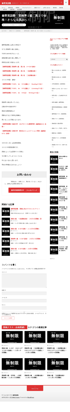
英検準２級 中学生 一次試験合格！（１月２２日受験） (12, 385)
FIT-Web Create (15, 408)
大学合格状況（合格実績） (59, 88)
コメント (4, 276)
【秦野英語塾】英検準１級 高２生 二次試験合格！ (19, 80)
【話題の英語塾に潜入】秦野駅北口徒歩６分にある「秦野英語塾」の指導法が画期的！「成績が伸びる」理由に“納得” (59, 51)
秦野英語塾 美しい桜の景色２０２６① (63, 245)
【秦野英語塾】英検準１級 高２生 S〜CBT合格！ (19, 71)
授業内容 (10, 9)
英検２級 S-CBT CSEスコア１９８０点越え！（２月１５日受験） (12, 355)
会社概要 (20, 12)
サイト (4, 309)
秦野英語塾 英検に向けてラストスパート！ (25, 213)
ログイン (52, 265)
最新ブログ (39, 9)
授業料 (18, 9)
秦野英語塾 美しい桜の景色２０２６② (63, 235)
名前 (4, 294)
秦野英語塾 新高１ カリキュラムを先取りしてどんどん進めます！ (63, 196)
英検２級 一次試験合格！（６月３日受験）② (26, 223)
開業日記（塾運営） (57, 140)
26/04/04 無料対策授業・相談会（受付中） (63, 255)
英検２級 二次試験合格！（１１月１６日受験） (57, 384)
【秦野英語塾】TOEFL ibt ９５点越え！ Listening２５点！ (23, 93)
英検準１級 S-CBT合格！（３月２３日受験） (26, 243)
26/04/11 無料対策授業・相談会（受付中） (63, 174)
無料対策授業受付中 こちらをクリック (24, 194)
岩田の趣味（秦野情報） (59, 106)
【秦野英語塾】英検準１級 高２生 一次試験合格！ (19, 75)
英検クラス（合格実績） (18, 29)
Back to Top (35, 399)
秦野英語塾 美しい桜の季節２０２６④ (63, 215)
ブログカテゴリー (28, 9)
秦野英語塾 (16, 405)
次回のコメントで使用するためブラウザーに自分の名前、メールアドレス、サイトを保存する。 (24, 318)
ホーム (4, 9)
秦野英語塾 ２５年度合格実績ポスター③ (63, 205)
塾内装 (64, 9)
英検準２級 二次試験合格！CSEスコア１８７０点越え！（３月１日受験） (34, 355)
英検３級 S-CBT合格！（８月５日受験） (25, 253)
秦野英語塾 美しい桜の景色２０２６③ (63, 225)
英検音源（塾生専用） (58, 128)
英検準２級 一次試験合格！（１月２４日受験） (34, 384)
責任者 (5, 12)
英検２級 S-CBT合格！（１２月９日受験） (25, 233)
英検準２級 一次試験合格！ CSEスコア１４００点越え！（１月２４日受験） (57, 356)
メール (4, 302)
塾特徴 (58, 9)
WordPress (31, 408)
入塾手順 (12, 12)
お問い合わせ (49, 9)
